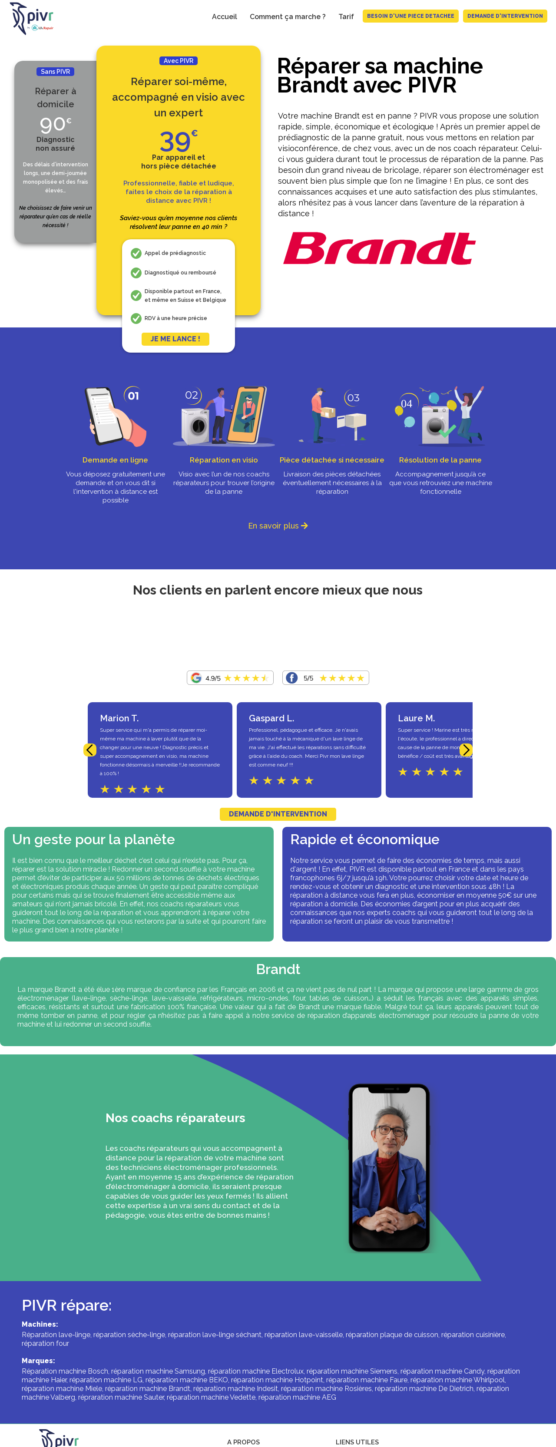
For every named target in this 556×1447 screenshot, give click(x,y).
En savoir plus (278, 525)
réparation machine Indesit (235, 1388)
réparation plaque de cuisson (392, 1335)
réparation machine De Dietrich (424, 1388)
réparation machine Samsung (158, 1371)
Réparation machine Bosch (65, 1371)
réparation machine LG (106, 1380)
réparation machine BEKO (187, 1380)
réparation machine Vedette (211, 1397)
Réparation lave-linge (56, 1335)
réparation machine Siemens (352, 1371)
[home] (28, 18)
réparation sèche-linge (129, 1335)
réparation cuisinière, (473, 1335)
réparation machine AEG (297, 1397)
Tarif (346, 17)
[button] (90, 750)
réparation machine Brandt (147, 1388)
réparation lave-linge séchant (214, 1335)
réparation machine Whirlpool (457, 1380)
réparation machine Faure (366, 1380)
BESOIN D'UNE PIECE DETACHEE (410, 16)
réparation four (45, 1343)
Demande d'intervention (505, 16)
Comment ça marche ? (288, 17)
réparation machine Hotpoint (277, 1380)
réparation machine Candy (442, 1371)
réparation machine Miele (62, 1388)
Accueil (224, 17)
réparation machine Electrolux (256, 1371)
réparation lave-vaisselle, (304, 1335)
